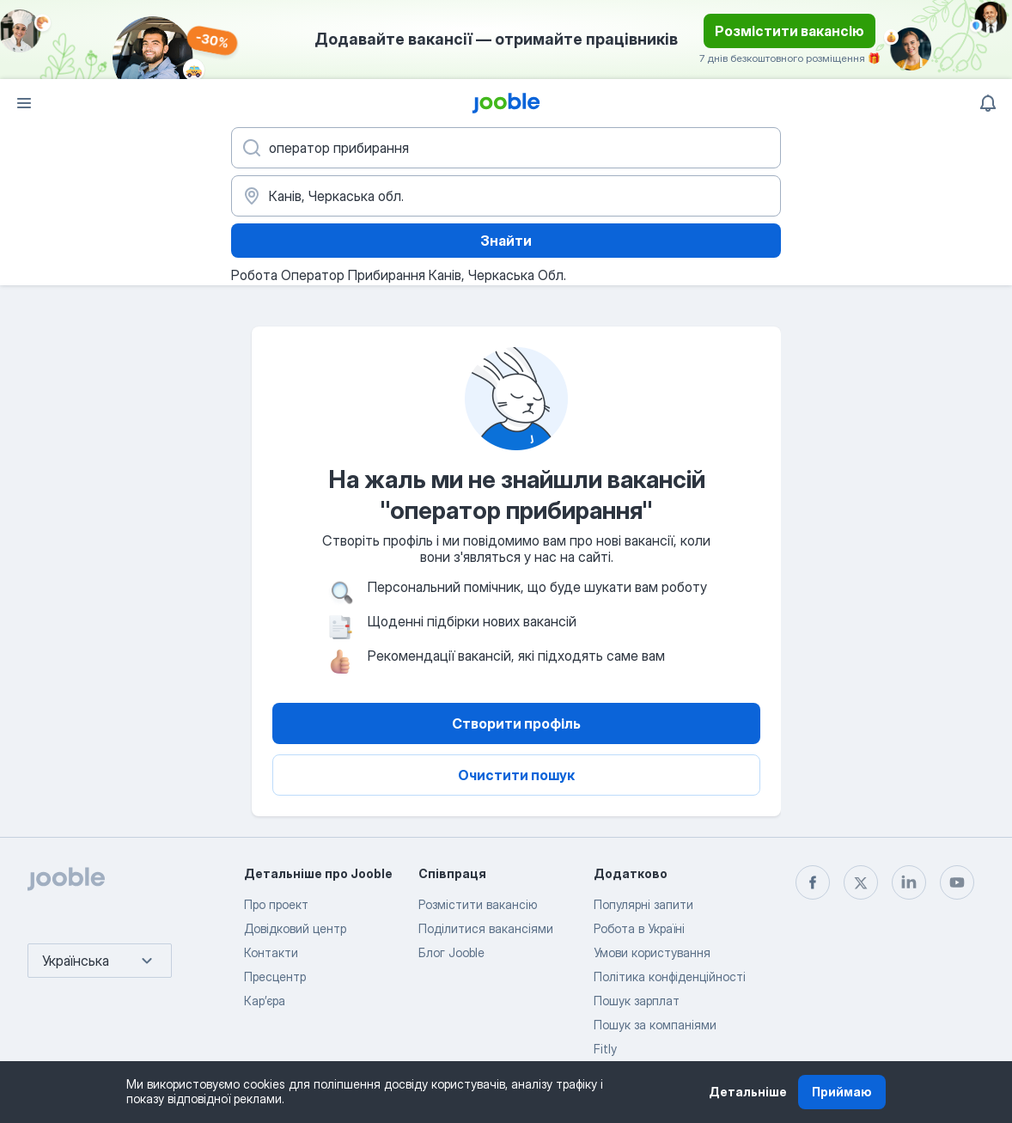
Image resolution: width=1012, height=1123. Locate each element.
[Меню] (24, 103)
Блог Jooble (451, 952)
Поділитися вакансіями (485, 928)
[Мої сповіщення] (988, 103)
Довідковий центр (295, 928)
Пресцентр (275, 976)
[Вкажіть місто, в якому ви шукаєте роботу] (506, 196)
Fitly (605, 1048)
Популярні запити (643, 904)
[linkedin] (909, 882)
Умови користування (652, 952)
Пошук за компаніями (655, 1024)
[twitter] (861, 882)
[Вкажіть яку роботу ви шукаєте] (506, 147)
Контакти (271, 952)
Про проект (276, 904)
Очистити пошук (516, 775)
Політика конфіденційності (670, 976)
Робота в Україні (639, 928)
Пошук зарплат (637, 1000)
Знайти (506, 240)
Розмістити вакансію (789, 31)
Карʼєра (264, 1000)
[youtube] (957, 882)
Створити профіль (516, 723)
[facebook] (813, 882)
